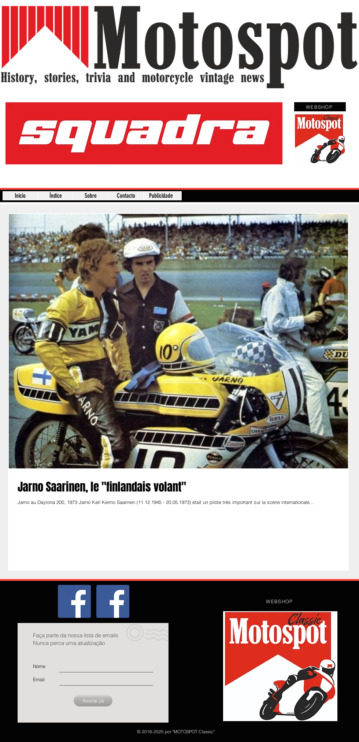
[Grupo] (74, 601)
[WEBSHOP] (320, 106)
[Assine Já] (93, 700)
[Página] (112, 601)
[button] (143, 133)
